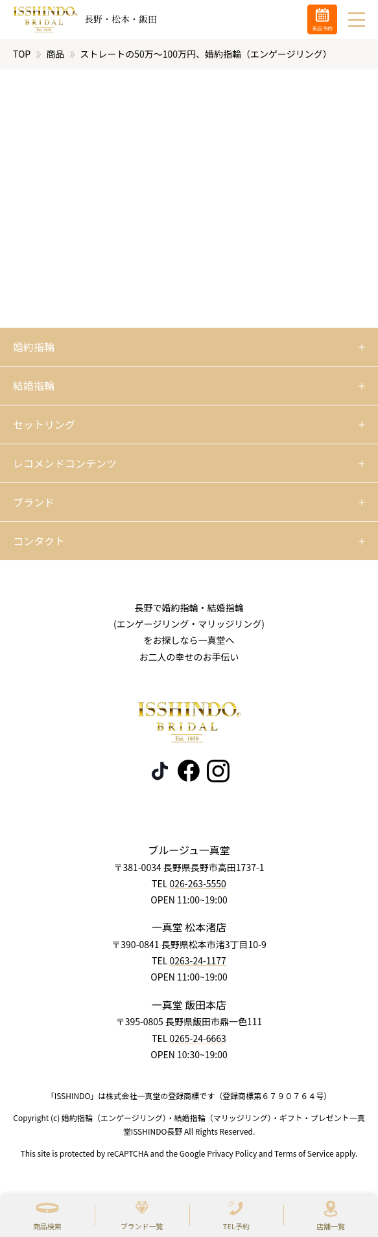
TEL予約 (236, 1226)
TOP (21, 53)
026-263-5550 (197, 883)
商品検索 (47, 1226)
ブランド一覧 (142, 1226)
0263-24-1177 (197, 961)
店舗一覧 (330, 1226)
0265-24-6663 (197, 1038)
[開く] (189, 347)
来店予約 (322, 28)
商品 (55, 53)
